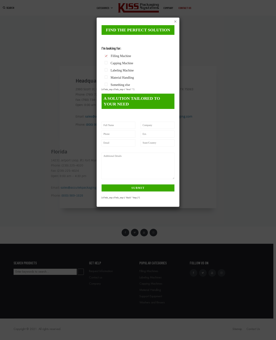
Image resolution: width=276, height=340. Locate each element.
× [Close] (175, 21)
